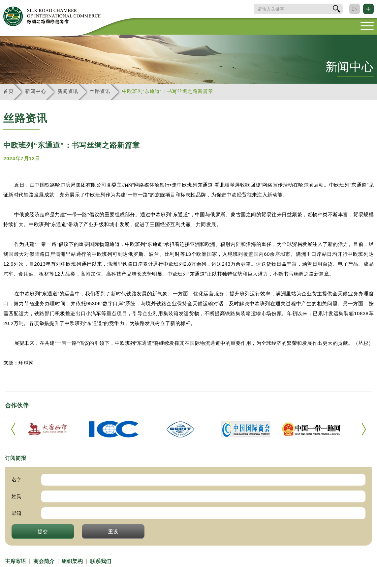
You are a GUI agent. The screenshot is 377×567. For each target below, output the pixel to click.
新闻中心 (35, 91)
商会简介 (43, 561)
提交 (43, 531)
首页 (8, 91)
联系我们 (100, 561)
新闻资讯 (67, 91)
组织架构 (72, 561)
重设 (113, 531)
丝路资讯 (100, 91)
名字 (16, 479)
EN (355, 9)
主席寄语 (15, 561)
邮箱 (16, 513)
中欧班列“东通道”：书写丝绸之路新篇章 (167, 91)
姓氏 (16, 496)
